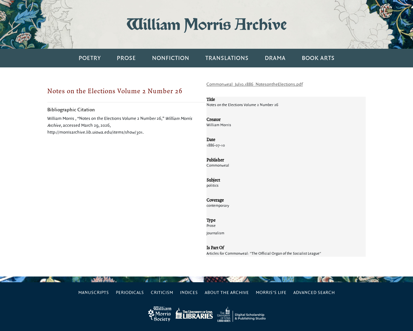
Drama (275, 58)
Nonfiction (170, 58)
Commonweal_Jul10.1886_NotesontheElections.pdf (254, 84)
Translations (227, 58)
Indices (189, 292)
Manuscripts (93, 292)
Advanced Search (314, 292)
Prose (126, 58)
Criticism (162, 292)
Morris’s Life (271, 292)
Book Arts (318, 58)
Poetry (90, 58)
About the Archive (227, 292)
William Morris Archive (206, 24)
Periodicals (130, 292)
